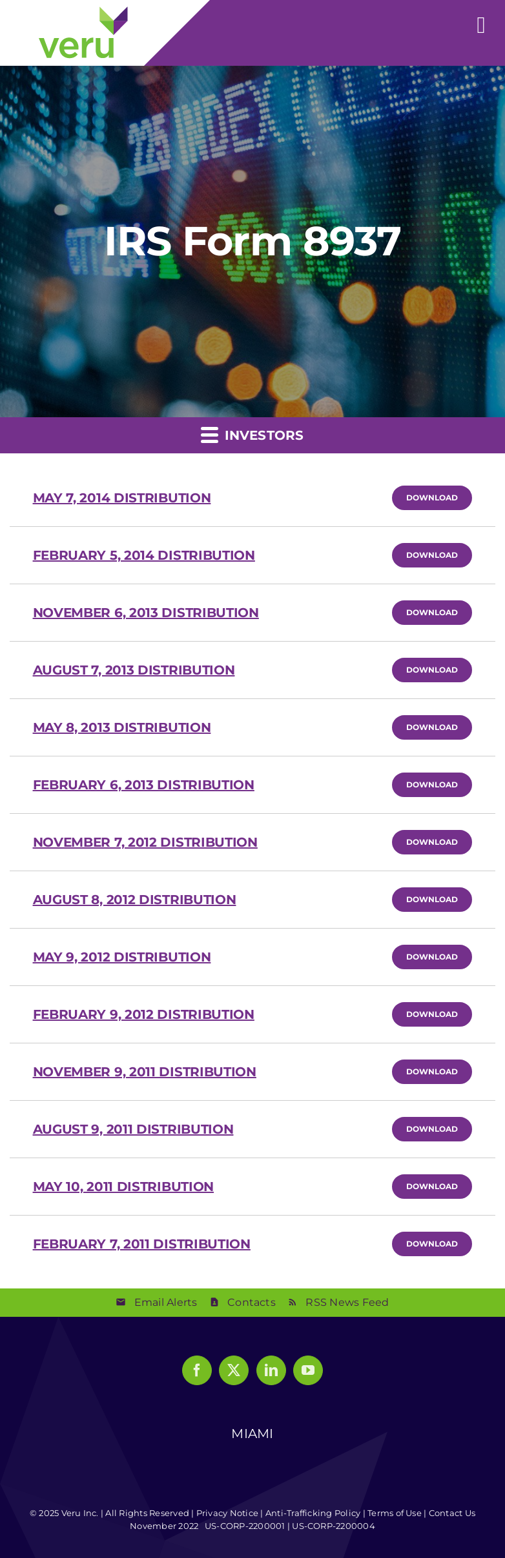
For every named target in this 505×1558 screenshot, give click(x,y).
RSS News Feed (347, 1302)
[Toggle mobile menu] (481, 18)
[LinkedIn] (271, 1370)
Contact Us (452, 1513)
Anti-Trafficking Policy (313, 1513)
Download (439, 497)
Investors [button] (252, 434)
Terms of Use (394, 1513)
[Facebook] (197, 1370)
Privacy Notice (227, 1513)
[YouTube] (308, 1370)
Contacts (251, 1302)
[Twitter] (234, 1370)
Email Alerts (166, 1302)
